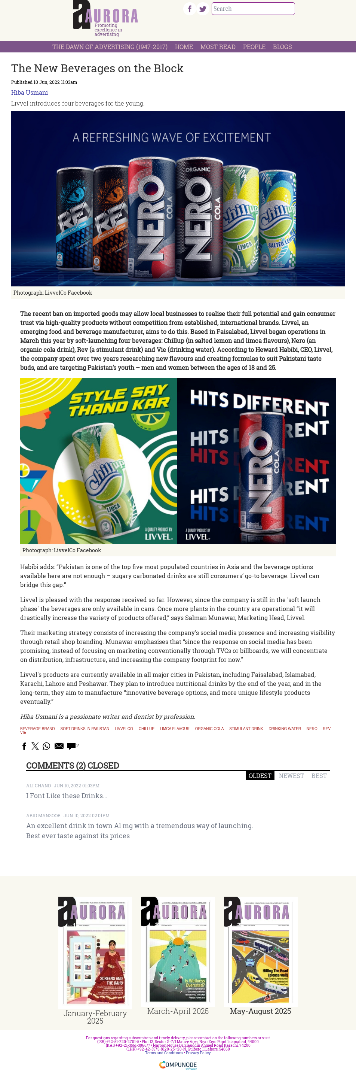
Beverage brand (37, 729)
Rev (327, 729)
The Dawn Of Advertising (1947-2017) (110, 47)
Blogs (282, 47)
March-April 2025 (178, 1011)
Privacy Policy (198, 1053)
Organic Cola (209, 729)
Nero (312, 729)
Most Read (218, 47)
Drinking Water (284, 729)
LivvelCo (124, 729)
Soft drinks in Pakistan (85, 729)
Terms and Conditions (164, 1053)
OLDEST (260, 775)
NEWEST (291, 775)
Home (184, 47)
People (254, 47)
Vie (23, 732)
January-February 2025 (95, 1016)
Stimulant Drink (246, 729)
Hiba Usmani (29, 92)
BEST (319, 775)
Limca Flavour (175, 729)
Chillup (146, 729)
